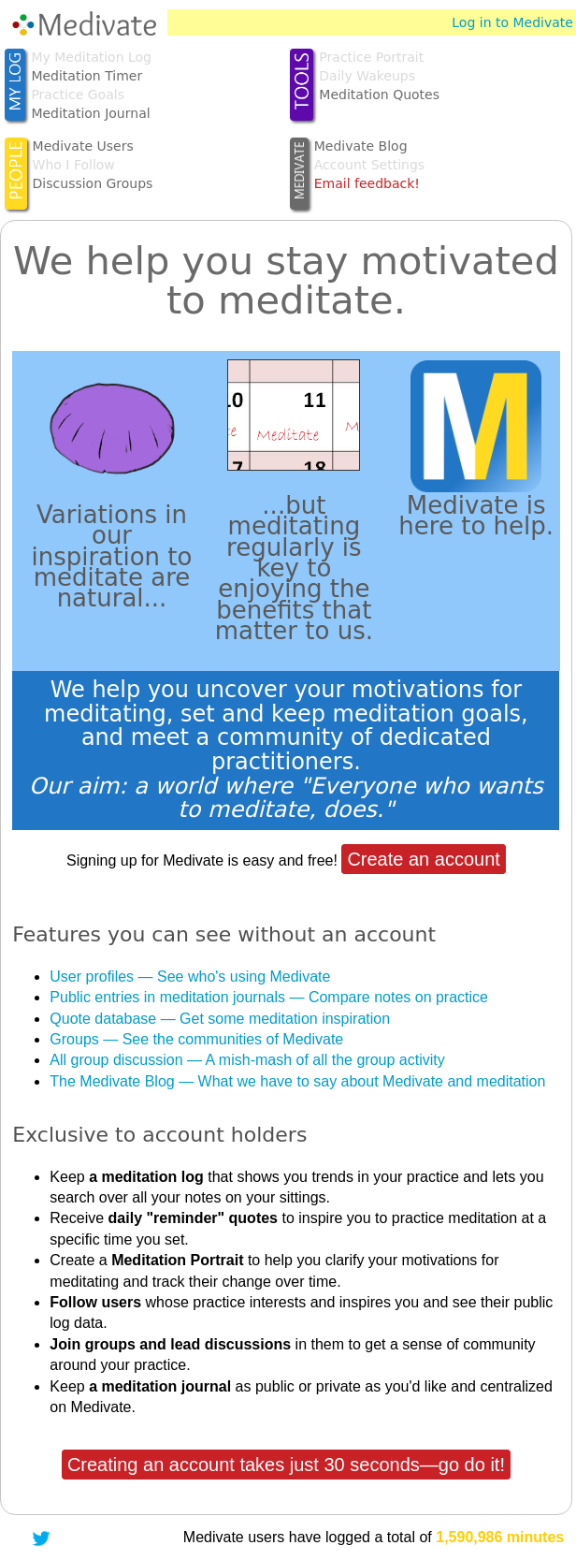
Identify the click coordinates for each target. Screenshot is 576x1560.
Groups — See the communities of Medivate (196, 1039)
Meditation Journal (90, 113)
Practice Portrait (371, 57)
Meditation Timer (86, 75)
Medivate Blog (361, 146)
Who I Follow (74, 164)
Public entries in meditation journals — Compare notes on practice (269, 997)
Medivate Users (83, 146)
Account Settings (369, 164)
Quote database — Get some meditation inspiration (220, 1019)
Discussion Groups (93, 183)
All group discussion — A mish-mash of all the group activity (247, 1060)
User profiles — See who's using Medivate (190, 976)
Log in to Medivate (512, 22)
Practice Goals (77, 94)
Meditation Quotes (379, 94)
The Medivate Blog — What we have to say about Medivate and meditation (297, 1081)
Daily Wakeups (367, 75)
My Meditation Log (91, 57)
